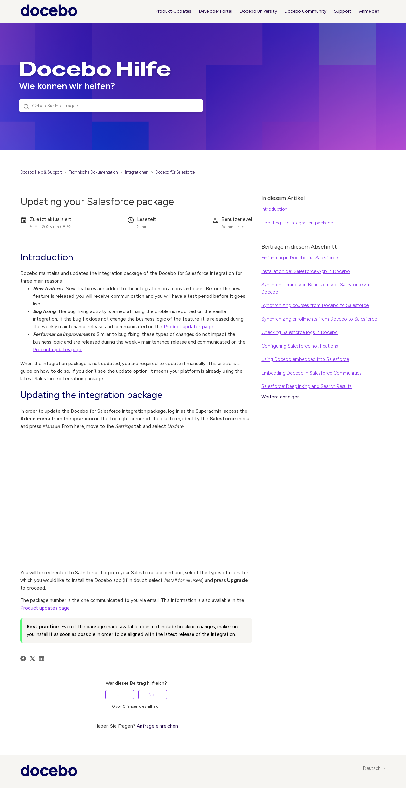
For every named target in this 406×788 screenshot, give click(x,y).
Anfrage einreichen (157, 726)
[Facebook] (23, 658)
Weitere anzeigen (280, 397)
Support (342, 11)
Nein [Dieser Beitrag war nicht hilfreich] (153, 694)
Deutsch (374, 768)
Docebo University (258, 11)
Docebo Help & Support (41, 172)
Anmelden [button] (369, 11)
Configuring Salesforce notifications (299, 346)
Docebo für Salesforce (175, 172)
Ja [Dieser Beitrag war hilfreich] (119, 694)
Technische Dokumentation (93, 172)
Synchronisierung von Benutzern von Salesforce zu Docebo (315, 288)
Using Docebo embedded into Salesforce (305, 359)
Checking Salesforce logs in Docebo (299, 332)
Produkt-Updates (173, 11)
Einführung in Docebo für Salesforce (299, 258)
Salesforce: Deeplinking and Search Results (306, 386)
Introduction (274, 209)
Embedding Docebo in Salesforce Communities (311, 373)
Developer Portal (215, 11)
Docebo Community (305, 11)
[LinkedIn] (41, 658)
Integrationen (136, 172)
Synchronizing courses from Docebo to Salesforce (315, 305)
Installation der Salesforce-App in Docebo (305, 271)
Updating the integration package (297, 223)
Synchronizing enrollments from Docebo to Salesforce (319, 319)
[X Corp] (32, 658)
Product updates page (188, 327)
